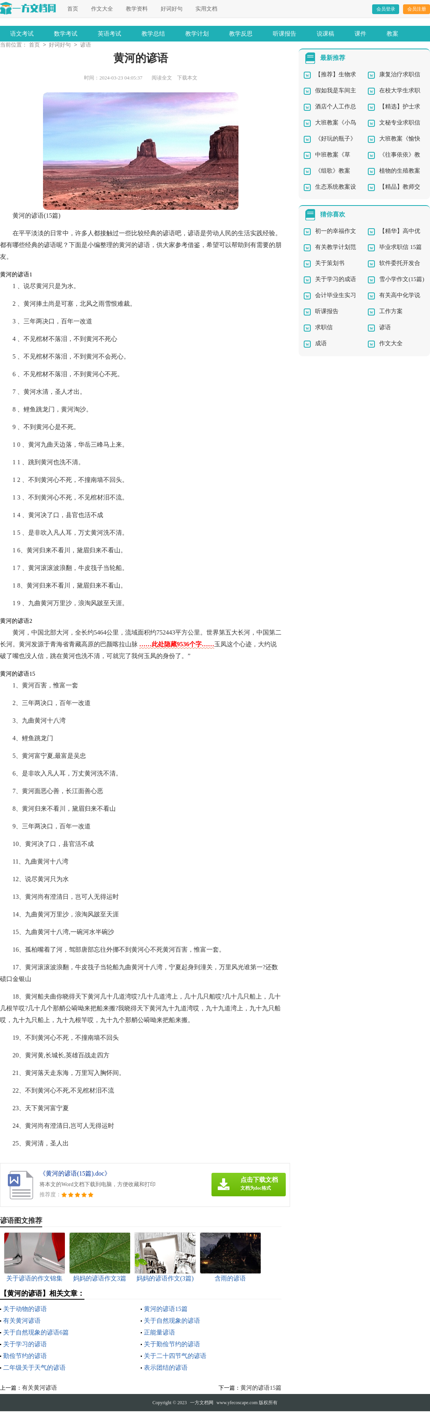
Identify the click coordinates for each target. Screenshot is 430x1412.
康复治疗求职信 (399, 75)
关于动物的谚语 (25, 1309)
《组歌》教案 (332, 171)
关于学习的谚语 (25, 1345)
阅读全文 (162, 78)
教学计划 (197, 34)
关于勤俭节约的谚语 (172, 1345)
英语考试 (109, 34)
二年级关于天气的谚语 (34, 1368)
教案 (392, 34)
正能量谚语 (159, 1333)
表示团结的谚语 (166, 1368)
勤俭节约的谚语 (25, 1356)
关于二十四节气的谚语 (175, 1356)
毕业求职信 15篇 (400, 248)
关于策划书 (329, 264)
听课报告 (284, 34)
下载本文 (187, 78)
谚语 (85, 46)
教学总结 (153, 34)
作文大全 (102, 9)
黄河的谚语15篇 (166, 1309)
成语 (321, 344)
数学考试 (65, 34)
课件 (360, 34)
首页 (72, 9)
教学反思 (241, 34)
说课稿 (325, 34)
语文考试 (22, 34)
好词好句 (172, 9)
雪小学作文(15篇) (401, 280)
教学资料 (137, 9)
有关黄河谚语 (22, 1321)
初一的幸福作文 (335, 232)
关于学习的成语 (335, 280)
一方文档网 (201, 1403)
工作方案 (391, 312)
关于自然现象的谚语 (172, 1321)
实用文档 (206, 9)
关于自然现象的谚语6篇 (36, 1333)
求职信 (324, 328)
